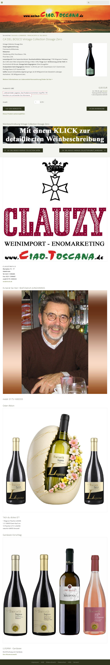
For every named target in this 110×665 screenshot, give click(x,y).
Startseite (14, 35)
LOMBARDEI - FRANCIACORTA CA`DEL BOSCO (33, 35)
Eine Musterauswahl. (10, 654)
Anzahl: (5, 102)
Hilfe (69, 662)
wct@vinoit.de (7, 281)
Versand (104, 91)
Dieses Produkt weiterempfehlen (14, 114)
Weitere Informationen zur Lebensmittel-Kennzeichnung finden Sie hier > (28, 79)
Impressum (35, 662)
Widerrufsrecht (51, 662)
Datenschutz (62, 662)
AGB (42, 662)
